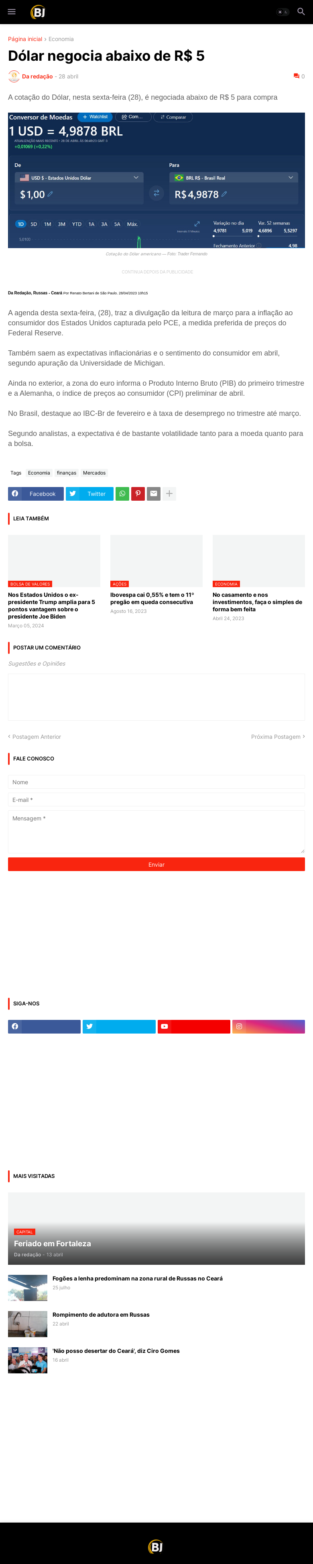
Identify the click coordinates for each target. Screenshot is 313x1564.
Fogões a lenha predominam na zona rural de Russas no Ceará (138, 1278)
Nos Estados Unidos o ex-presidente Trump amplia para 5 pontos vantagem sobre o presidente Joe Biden (51, 605)
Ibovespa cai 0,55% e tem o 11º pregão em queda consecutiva (152, 598)
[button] (11, 12)
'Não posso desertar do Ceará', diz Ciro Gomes (116, 1350)
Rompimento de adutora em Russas (101, 1314)
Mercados (94, 473)
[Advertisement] (68, 933)
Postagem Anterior (36, 736)
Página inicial (25, 39)
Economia (61, 39)
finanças (66, 473)
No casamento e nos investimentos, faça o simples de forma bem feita (257, 601)
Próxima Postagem (276, 736)
